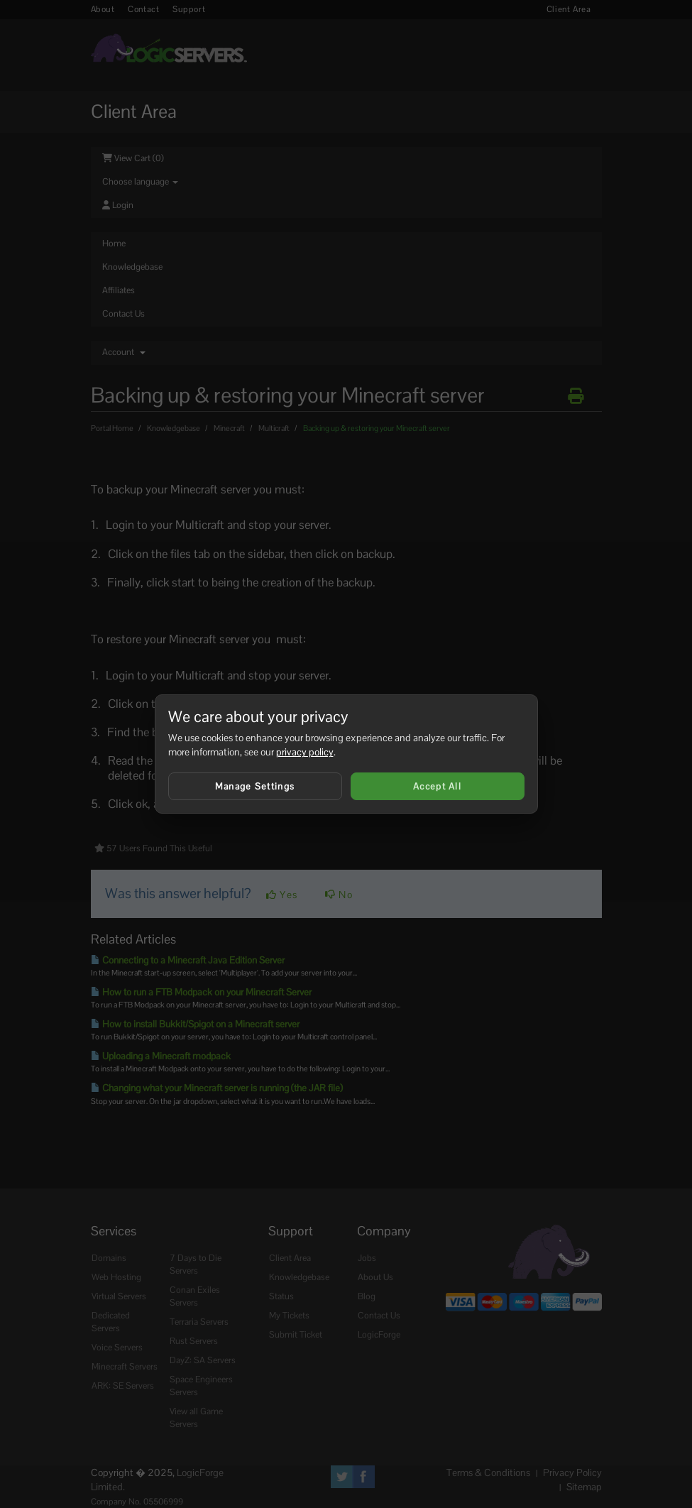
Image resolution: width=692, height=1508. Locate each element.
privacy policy (305, 751)
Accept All (437, 786)
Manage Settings (255, 786)
